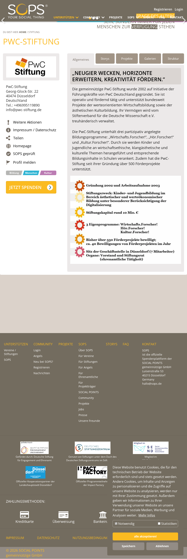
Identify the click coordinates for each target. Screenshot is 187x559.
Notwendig (124, 523)
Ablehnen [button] (162, 546)
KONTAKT (176, 17)
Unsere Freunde (89, 421)
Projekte (84, 404)
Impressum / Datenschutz (34, 166)
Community (86, 398)
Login (179, 9)
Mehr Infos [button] (146, 515)
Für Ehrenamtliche (88, 375)
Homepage (22, 182)
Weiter (184, 38)
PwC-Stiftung (31, 77)
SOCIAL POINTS (89, 392)
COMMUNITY (43, 344)
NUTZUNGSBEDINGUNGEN (93, 538)
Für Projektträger (87, 384)
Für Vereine (86, 356)
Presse (83, 415)
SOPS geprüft (24, 189)
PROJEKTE (115, 17)
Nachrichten (42, 373)
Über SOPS (86, 350)
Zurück (3, 38)
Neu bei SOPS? (43, 362)
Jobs (81, 409)
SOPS (7, 360)
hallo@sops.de (152, 384)
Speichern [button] (128, 546)
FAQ (162, 17)
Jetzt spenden (25, 223)
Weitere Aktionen (27, 158)
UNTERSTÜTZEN (16, 344)
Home (22, 68)
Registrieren (163, 9)
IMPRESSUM (15, 538)
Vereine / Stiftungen (11, 352)
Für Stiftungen (88, 362)
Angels (38, 356)
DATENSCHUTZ (48, 538)
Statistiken (167, 523)
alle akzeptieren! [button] (145, 536)
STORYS (148, 17)
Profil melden (24, 198)
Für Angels (86, 367)
